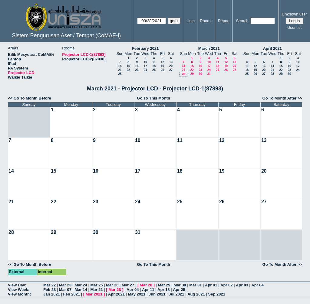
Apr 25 (179, 289)
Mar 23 (65, 285)
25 (154, 70)
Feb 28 (49, 289)
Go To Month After (279, 98)
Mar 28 (146, 285)
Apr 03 (242, 285)
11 (154, 62)
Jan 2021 (51, 294)
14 (119, 66)
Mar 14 (81, 289)
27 (171, 70)
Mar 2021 (94, 294)
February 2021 (145, 48)
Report (223, 21)
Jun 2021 (157, 294)
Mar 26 (112, 285)
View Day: (17, 285)
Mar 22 (49, 285)
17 (145, 66)
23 (136, 70)
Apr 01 (211, 285)
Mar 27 (128, 285)
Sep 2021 (216, 294)
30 (200, 74)
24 (145, 70)
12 (162, 62)
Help (190, 21)
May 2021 (137, 294)
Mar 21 (96, 289)
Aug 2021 (196, 294)
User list (294, 27)
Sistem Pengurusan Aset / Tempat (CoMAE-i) (66, 35)
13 (171, 62)
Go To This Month (153, 98)
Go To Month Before (32, 98)
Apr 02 (226, 285)
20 (171, 66)
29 (192, 74)
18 (154, 66)
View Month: (19, 294)
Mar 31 (195, 285)
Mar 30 (179, 285)
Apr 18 (163, 289)
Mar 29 (164, 285)
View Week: (18, 289)
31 (209, 74)
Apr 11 (148, 289)
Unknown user (294, 14)
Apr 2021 (116, 294)
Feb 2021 (71, 294)
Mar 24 (81, 285)
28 (119, 74)
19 (162, 66)
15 (128, 66)
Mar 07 (65, 289)
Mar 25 (96, 285)
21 (119, 70)
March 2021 (209, 48)
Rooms (206, 21)
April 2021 (272, 48)
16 (136, 66)
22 (128, 70)
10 (145, 62)
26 (162, 70)
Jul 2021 (176, 294)
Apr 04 (257, 285)
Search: (243, 21)
